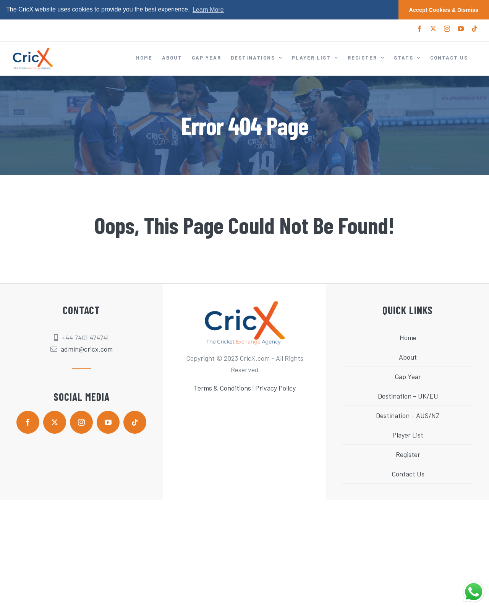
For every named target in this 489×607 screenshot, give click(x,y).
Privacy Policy (275, 388)
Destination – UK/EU (408, 396)
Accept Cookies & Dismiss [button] (444, 10)
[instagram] (81, 422)
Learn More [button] (208, 9)
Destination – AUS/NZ (408, 415)
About (408, 357)
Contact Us (408, 474)
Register (408, 454)
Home (408, 337)
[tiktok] (134, 422)
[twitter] (54, 422)
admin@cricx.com (87, 349)
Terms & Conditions (222, 388)
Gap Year (408, 376)
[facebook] (27, 422)
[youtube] (108, 422)
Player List (407, 435)
